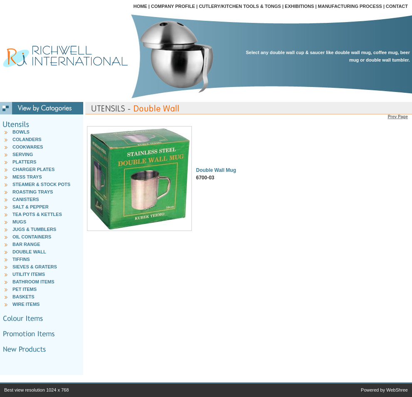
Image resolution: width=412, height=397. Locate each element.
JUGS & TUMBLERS (34, 229)
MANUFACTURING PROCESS (350, 6)
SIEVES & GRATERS (34, 266)
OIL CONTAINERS (31, 236)
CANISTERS (25, 199)
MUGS (19, 221)
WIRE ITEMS (26, 304)
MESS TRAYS (27, 176)
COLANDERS (27, 139)
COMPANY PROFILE (173, 6)
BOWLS (21, 131)
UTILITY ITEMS (28, 274)
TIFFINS (21, 259)
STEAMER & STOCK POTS (41, 184)
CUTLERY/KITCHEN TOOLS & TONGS (240, 6)
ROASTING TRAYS (32, 191)
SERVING (22, 154)
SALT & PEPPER (30, 206)
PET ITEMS (24, 289)
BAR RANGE (26, 244)
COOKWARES (27, 146)
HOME (140, 6)
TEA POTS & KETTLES (37, 214)
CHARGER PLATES (33, 169)
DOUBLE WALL (29, 251)
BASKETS (23, 296)
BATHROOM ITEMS (33, 281)
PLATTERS (24, 161)
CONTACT (397, 6)
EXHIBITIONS (299, 6)
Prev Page (398, 116)
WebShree (397, 389)
